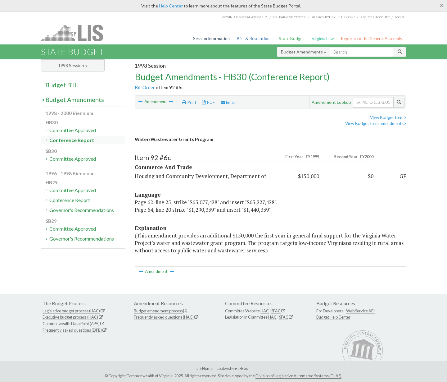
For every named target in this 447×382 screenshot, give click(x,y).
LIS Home (204, 368)
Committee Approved (72, 130)
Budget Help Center (333, 317)
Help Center (171, 5)
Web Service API (360, 310)
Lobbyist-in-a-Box (232, 368)
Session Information (211, 38)
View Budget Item (388, 117)
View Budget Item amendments (375, 123)
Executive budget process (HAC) (70, 317)
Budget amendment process (158, 310)
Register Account (375, 17)
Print (189, 102)
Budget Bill (61, 85)
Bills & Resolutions (254, 38)
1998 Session (73, 65)
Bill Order (145, 87)
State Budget (291, 38)
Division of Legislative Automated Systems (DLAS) (298, 375)
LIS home (348, 17)
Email (228, 102)
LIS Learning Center (289, 17)
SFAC (276, 310)
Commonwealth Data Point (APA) (71, 323)
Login (399, 17)
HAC (264, 310)
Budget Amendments (303, 51)
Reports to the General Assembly (371, 38)
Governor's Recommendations (81, 210)
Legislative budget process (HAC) (71, 310)
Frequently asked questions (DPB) (72, 330)
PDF (208, 102)
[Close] (442, 5)
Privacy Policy (323, 17)
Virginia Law (323, 38)
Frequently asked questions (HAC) (164, 317)
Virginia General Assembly (244, 17)
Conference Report (71, 140)
